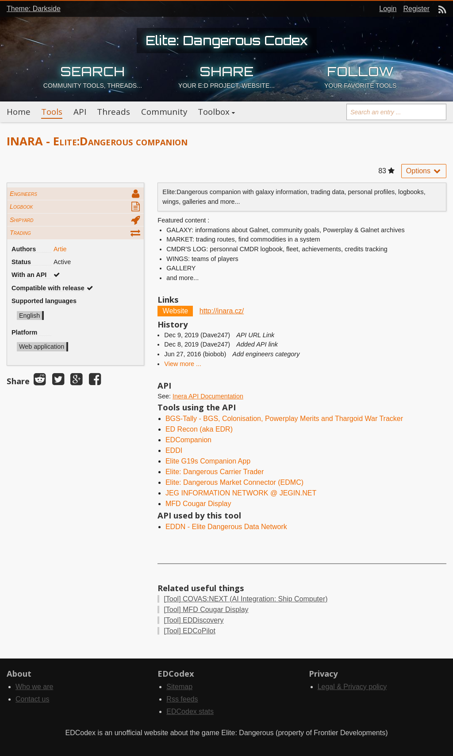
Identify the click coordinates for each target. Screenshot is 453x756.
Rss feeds (182, 699)
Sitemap (179, 686)
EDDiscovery (193, 620)
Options (423, 171)
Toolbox (214, 111)
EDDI (173, 450)
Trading (20, 233)
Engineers (23, 194)
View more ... (182, 363)
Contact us (32, 699)
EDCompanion (188, 440)
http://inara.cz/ (222, 311)
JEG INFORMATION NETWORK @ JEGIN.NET (240, 493)
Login (387, 8)
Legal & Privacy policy (352, 686)
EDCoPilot (189, 631)
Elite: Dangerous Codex (227, 40)
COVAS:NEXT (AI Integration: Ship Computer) (245, 599)
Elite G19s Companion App (207, 461)
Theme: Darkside (34, 8)
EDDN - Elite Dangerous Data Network (226, 526)
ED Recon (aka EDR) (199, 429)
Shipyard (22, 220)
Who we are (34, 686)
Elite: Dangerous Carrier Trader (214, 471)
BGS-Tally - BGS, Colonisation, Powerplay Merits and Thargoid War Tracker (284, 418)
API (79, 111)
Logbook (21, 206)
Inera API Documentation (208, 396)
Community (164, 111)
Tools (51, 111)
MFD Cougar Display (198, 503)
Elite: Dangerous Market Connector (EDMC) (234, 482)
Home (19, 111)
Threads (113, 111)
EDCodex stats (190, 711)
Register (416, 8)
